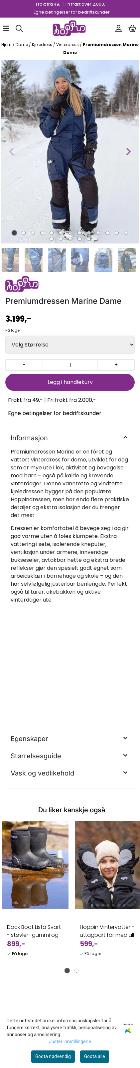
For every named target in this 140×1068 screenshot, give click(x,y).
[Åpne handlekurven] (132, 28)
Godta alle (94, 1056)
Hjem (7, 44)
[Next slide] (128, 151)
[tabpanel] (35, 895)
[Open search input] (19, 28)
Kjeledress (42, 44)
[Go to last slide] (8, 260)
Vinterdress (68, 44)
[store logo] (69, 28)
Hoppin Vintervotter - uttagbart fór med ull (107, 931)
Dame (22, 44)
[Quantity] (70, 365)
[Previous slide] (12, 151)
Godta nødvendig (53, 1056)
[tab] (14, 233)
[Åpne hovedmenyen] (6, 28)
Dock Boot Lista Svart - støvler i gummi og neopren (34, 931)
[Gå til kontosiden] (118, 28)
